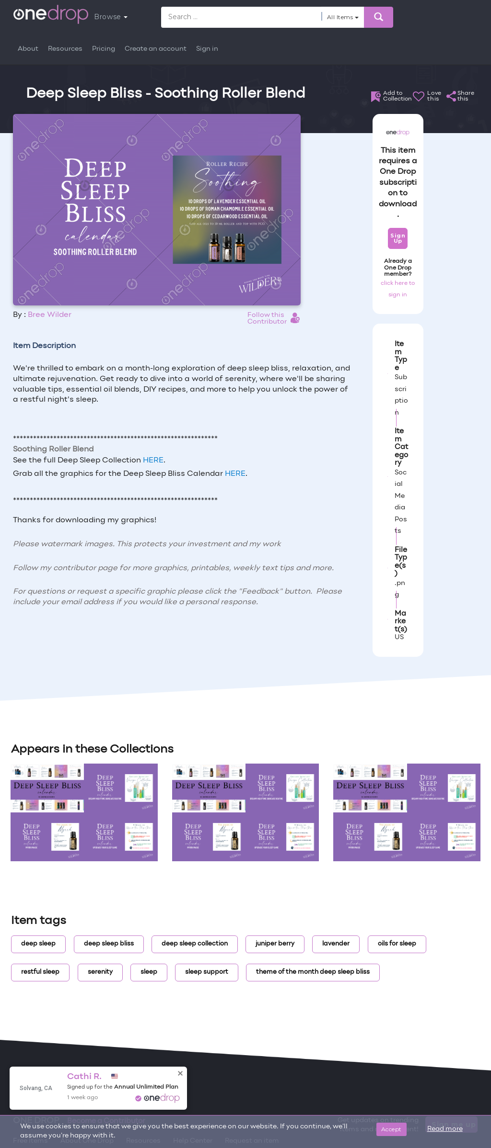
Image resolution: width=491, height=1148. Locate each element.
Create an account (156, 49)
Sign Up (397, 238)
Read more (445, 1129)
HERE (153, 460)
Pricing (103, 49)
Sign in (207, 49)
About (28, 49)
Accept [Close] (391, 1129)
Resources (65, 49)
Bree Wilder (49, 315)
